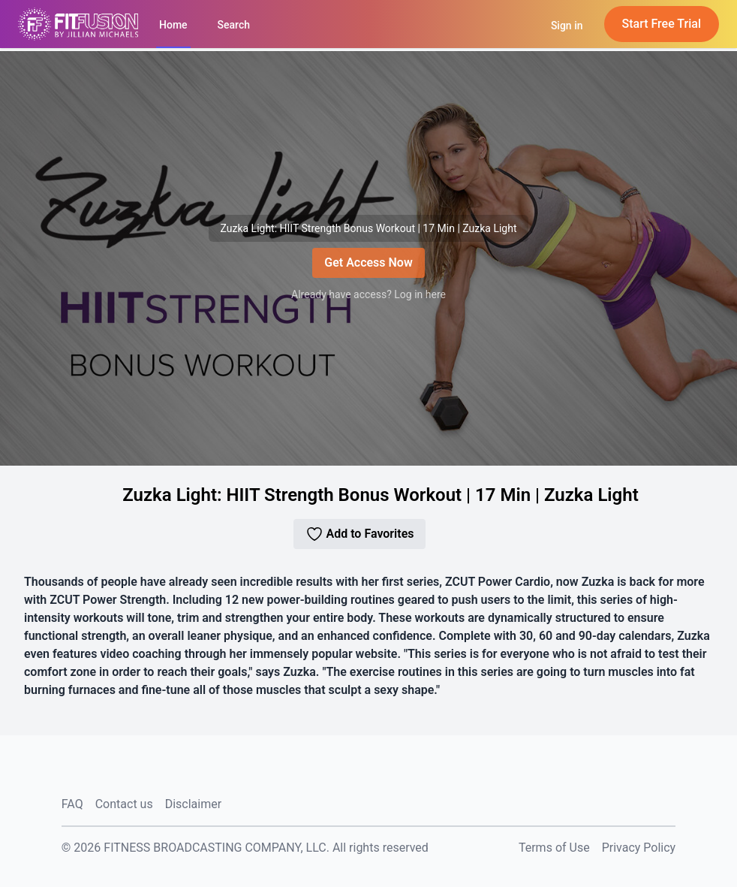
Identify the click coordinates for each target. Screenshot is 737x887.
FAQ (72, 804)
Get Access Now (368, 262)
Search (234, 25)
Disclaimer (193, 804)
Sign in (567, 26)
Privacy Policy (639, 847)
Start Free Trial (662, 24)
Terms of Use (554, 847)
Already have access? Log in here (368, 294)
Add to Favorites (359, 534)
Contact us (124, 804)
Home (173, 25)
